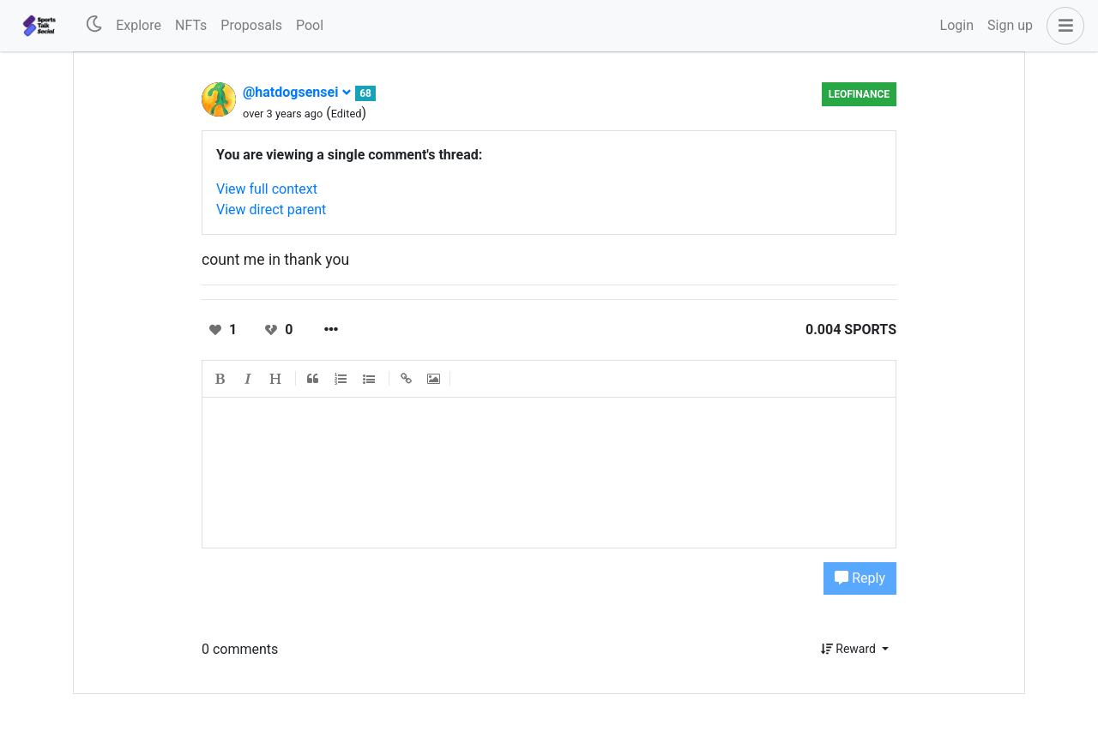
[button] (1062, 26)
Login (957, 25)
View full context (266, 189)
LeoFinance (859, 94)
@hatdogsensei (297, 92)
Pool (309, 25)
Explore (138, 25)
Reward (850, 649)
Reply (860, 578)
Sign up (1010, 25)
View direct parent (271, 209)
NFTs (191, 25)
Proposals (251, 25)
